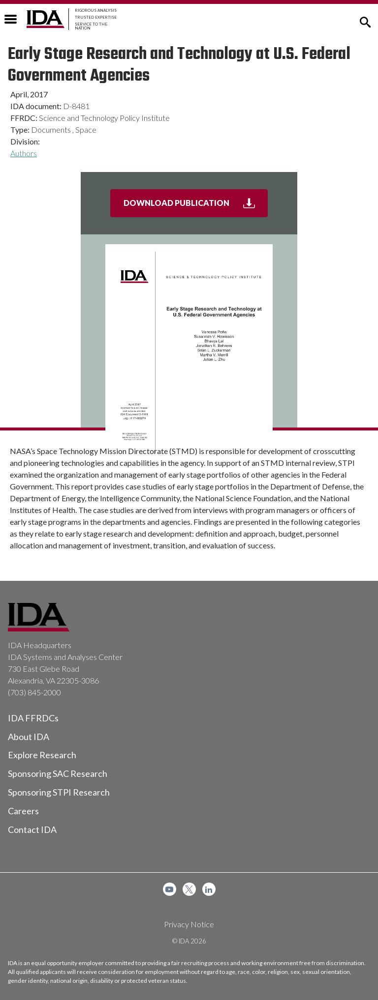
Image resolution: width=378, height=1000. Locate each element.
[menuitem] (169, 889)
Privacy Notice (189, 924)
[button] (365, 21)
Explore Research (42, 754)
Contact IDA (32, 829)
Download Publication (196, 207)
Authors (23, 153)
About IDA (28, 736)
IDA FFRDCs (33, 718)
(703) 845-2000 (34, 692)
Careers (23, 810)
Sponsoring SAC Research (57, 773)
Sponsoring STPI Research (59, 792)
